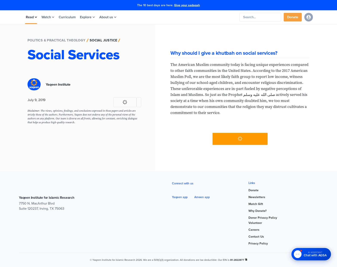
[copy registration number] (246, 259)
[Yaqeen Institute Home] (179, 17)
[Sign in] (308, 17)
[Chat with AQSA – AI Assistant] (311, 254)
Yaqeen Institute (58, 84)
